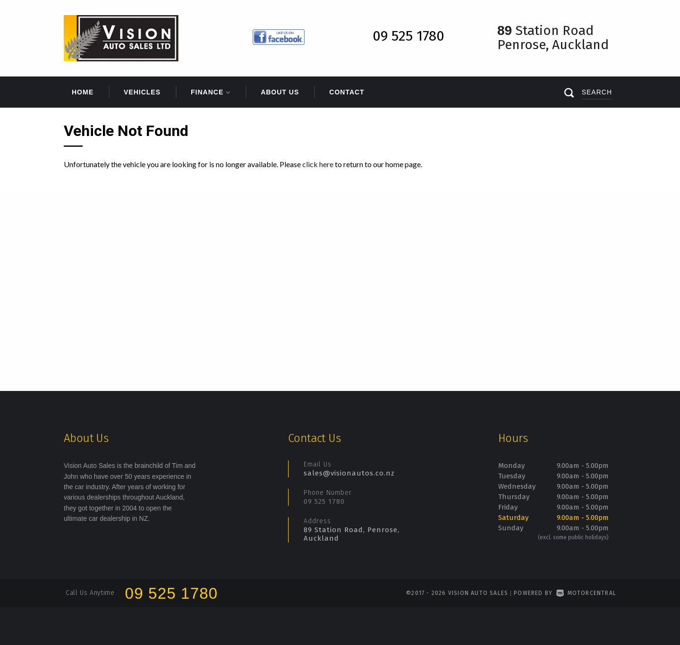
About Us (280, 92)
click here (317, 164)
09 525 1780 (324, 501)
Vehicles (142, 92)
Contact (346, 92)
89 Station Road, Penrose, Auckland (352, 534)
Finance (210, 92)
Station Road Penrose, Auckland (553, 37)
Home (83, 92)
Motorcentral (586, 593)
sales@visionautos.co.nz (349, 473)
